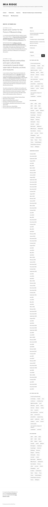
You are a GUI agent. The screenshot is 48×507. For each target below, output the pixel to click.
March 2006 (32, 374)
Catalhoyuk (39, 112)
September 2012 (33, 271)
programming (40, 83)
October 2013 (33, 243)
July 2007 (32, 356)
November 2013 (33, 240)
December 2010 (33, 311)
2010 (35, 105)
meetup (42, 74)
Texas (40, 139)
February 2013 (33, 259)
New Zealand (33, 130)
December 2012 (33, 264)
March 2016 (32, 205)
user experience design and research (36, 93)
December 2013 (33, 238)
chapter (38, 65)
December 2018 (33, 186)
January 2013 (32, 262)
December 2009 (33, 325)
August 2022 (32, 177)
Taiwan (36, 139)
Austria (37, 110)
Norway (39, 130)
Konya (38, 121)
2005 (35, 103)
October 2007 (33, 353)
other (16, 494)
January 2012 (32, 285)
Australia (32, 110)
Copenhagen (33, 115)
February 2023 (33, 172)
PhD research (6, 15)
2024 (32, 108)
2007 (32, 105)
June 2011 (32, 299)
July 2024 (32, 163)
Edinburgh (33, 117)
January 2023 (32, 175)
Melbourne (39, 126)
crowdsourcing (40, 67)
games (37, 72)
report (42, 86)
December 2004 (33, 384)
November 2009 (33, 327)
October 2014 (33, 224)
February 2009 (33, 339)
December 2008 (33, 341)
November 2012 (33, 266)
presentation (33, 83)
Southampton (38, 137)
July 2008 (32, 344)
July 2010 (32, 320)
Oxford (41, 133)
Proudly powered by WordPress (9, 504)
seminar (42, 88)
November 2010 (33, 313)
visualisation (33, 96)
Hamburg (37, 119)
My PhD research (33, 45)
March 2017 (32, 196)
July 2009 (32, 332)
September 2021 (33, 179)
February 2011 (33, 309)
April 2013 (32, 255)
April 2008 (32, 346)
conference (33, 67)
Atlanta (35, 108)
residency (32, 88)
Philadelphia (33, 135)
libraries (37, 74)
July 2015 (32, 212)
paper (32, 81)
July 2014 (32, 226)
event (40, 70)
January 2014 (32, 236)
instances (4, 496)
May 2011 (32, 302)
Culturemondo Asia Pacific (14, 77)
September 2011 (33, 294)
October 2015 (33, 210)
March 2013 (32, 257)
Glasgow (32, 119)
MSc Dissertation (14, 15)
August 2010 (32, 318)
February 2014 (33, 233)
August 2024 (32, 160)
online (32, 133)
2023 (39, 105)
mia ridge (10, 4)
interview (32, 74)
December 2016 (33, 203)
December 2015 (33, 207)
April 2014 (32, 231)
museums (36, 76)
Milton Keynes (33, 128)
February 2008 (33, 349)
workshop (39, 96)
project (32, 86)
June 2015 (32, 215)
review (37, 88)
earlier (8, 496)
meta (32, 76)
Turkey (32, 142)
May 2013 (32, 252)
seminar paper (33, 90)
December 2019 (33, 184)
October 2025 (33, 153)
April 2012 (32, 278)
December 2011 (33, 287)
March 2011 (32, 306)
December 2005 (33, 377)
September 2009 (33, 330)
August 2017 (32, 193)
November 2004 (33, 386)
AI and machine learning (35, 63)
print (38, 135)
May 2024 (32, 165)
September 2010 (33, 316)
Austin (40, 108)
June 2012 (32, 276)
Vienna (32, 146)
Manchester (33, 126)
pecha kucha (37, 81)
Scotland (32, 137)
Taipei (32, 139)
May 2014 (32, 229)
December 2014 (33, 219)
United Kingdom (38, 142)
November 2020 (33, 182)
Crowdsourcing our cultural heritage (37, 39)
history (42, 72)
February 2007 (33, 360)
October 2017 (32, 191)
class (43, 65)
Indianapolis (33, 121)
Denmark (39, 115)
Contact (4, 12)
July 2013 (32, 247)
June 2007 (32, 358)
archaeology (33, 65)
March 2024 (32, 167)
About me (18, 12)
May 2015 (32, 217)
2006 (39, 103)
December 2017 (33, 189)
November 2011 (33, 290)
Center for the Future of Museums (16, 39)
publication (37, 86)
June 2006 (32, 372)
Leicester (32, 124)
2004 (32, 103)
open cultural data (34, 79)
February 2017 (33, 198)
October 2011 (32, 292)
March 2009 (32, 337)
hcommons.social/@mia (12, 493)
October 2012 (32, 269)
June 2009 (32, 334)
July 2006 (32, 370)
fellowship (33, 72)
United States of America (36, 144)
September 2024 (33, 158)
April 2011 (32, 304)
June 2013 (32, 250)
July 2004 (32, 389)
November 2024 (33, 156)
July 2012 (32, 273)
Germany (38, 117)
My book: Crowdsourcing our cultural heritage (32, 12)
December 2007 (33, 351)
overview (41, 79)
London (37, 124)
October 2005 (33, 379)
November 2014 (33, 222)
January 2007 (32, 363)
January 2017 (32, 200)
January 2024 (32, 170)
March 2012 (32, 280)
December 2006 (33, 365)
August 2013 (32, 245)
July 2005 (32, 381)
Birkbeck (42, 110)
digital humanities (34, 70)
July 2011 (32, 297)
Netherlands (40, 128)
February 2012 (33, 283)
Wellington (37, 146)
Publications (11, 12)
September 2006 (33, 367)
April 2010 (32, 323)
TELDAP (19, 74)
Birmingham (33, 112)
